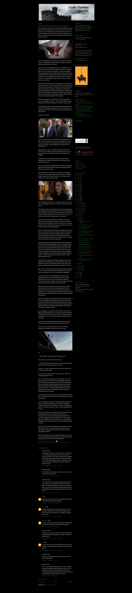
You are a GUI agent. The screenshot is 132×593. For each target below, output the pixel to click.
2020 (78, 180)
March (80, 265)
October (80, 208)
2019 (78, 182)
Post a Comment (42, 579)
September (81, 210)
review (53, 442)
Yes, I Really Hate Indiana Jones (83, 116)
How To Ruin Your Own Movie (82, 101)
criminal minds (47, 442)
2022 (78, 177)
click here (77, 39)
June (79, 217)
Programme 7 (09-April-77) (84, 244)
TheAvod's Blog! (79, 162)
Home (55, 581)
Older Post (70, 581)
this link (90, 55)
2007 (78, 277)
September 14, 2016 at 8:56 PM (52, 465)
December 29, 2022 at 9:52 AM (52, 550)
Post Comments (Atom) (50, 584)
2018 (78, 184)
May (79, 219)
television (66, 442)
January (80, 270)
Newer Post (41, 581)
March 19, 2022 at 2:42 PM (50, 526)
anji (43, 542)
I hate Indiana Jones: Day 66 (85, 247)
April (79, 263)
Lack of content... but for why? (85, 225)
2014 (78, 193)
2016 (78, 188)
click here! (87, 30)
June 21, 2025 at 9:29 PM (50, 575)
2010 (78, 202)
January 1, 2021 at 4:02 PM (51, 503)
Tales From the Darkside (81, 114)
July (79, 215)
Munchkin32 (45, 520)
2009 (78, 272)
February (80, 267)
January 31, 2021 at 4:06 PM (51, 516)
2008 (78, 275)
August (80, 212)
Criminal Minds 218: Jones (84, 249)
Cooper (44, 507)
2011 (78, 199)
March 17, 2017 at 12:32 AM (51, 476)
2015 (78, 191)
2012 (78, 197)
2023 (78, 175)
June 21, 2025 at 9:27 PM (50, 560)
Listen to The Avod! (80, 164)
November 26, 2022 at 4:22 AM (52, 538)
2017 (78, 186)
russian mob (59, 442)
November (81, 206)
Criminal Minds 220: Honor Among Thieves (53, 26)
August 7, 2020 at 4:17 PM (50, 493)
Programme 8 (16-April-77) (84, 242)
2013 (78, 195)
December (81, 204)
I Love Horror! (78, 168)
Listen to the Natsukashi (81, 166)
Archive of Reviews (80, 99)
